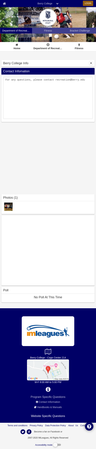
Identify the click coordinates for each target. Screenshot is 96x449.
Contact (84, 425)
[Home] (17, 46)
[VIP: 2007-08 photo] (8, 206)
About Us (73, 425)
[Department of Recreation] (48, 46)
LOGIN (88, 3)
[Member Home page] (4, 3)
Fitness (79, 48)
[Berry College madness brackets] (80, 30)
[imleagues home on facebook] (29, 432)
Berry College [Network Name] (44, 3)
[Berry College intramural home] (16, 30)
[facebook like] (27, 250)
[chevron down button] (57, 3)
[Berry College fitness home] (48, 30)
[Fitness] (79, 46)
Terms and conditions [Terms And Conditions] (17, 425)
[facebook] (70, 431)
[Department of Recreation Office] (48, 369)
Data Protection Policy (55, 425)
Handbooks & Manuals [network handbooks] (49, 407)
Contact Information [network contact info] (49, 402)
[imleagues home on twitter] (23, 432)
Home (16, 48)
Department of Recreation (48, 48)
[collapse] (91, 63)
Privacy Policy (36, 425)
